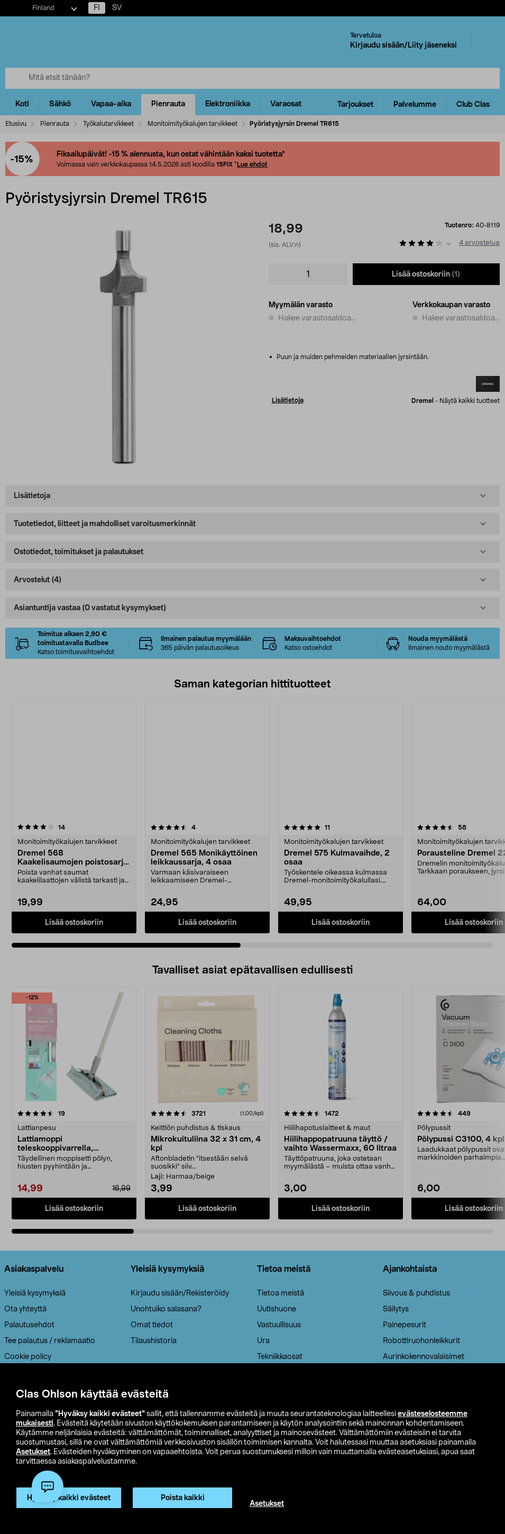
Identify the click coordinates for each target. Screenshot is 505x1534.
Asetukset (33, 1452)
